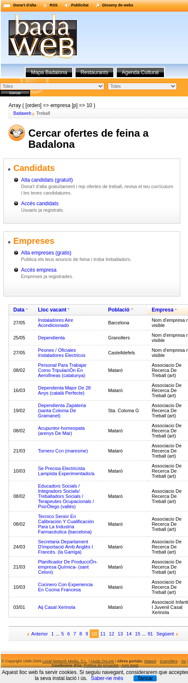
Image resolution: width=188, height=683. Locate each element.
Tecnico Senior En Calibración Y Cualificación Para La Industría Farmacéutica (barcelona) (66, 524)
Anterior (39, 633)
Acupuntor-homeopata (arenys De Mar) (61, 430)
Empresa (162, 310)
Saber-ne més (107, 678)
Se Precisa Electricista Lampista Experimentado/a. (66, 471)
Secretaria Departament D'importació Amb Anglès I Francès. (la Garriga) (65, 546)
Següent (165, 633)
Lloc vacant (52, 310)
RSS (54, 5)
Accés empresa (39, 270)
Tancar (145, 678)
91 (150, 633)
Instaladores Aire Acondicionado (55, 323)
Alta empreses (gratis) (46, 253)
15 (137, 633)
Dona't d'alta (24, 5)
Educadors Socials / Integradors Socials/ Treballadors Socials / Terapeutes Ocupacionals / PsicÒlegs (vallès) (66, 496)
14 (128, 633)
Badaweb (22, 113)
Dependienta (51, 337)
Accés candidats (39, 204)
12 (111, 633)
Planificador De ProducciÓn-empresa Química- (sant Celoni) (67, 567)
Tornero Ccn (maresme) (63, 450)
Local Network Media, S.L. (65, 661)
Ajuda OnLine (102, 661)
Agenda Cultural (140, 72)
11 (103, 633)
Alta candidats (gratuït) (47, 180)
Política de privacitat (101, 665)
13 (120, 633)
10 (94, 633)
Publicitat (80, 5)
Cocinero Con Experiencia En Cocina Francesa (65, 587)
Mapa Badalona (49, 72)
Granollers (169, 661)
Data (18, 310)
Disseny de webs (117, 5)
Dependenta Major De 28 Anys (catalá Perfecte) (64, 390)
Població (119, 310)
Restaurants (95, 72)
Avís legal (129, 665)
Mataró (150, 661)
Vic (183, 661)
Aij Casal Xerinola (56, 607)
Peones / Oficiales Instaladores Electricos (61, 352)
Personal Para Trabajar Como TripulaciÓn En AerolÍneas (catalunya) (62, 370)
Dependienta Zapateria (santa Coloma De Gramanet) (62, 410)
